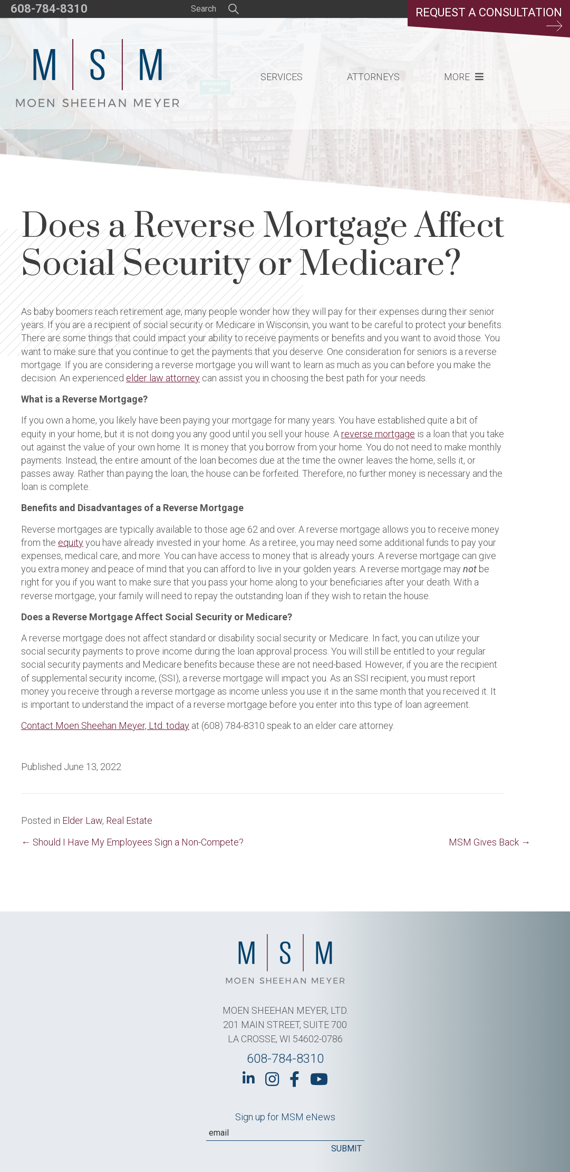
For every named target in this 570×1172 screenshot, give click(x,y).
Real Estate (129, 820)
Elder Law (82, 820)
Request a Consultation (489, 18)
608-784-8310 (49, 8)
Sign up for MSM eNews (285, 1116)
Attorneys (373, 76)
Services (281, 76)
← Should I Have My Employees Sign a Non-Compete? (132, 842)
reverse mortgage (378, 433)
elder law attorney (163, 377)
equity (70, 542)
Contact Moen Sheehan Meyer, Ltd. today (105, 725)
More (457, 76)
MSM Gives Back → (489, 842)
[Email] (285, 1133)
